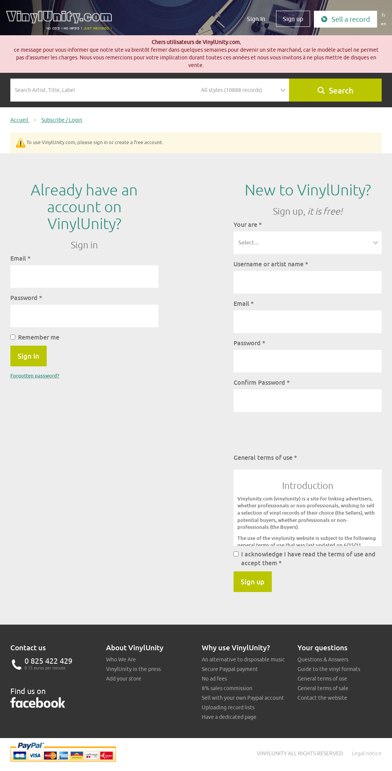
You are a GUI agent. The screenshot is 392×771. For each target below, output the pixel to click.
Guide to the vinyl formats (328, 669)
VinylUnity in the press (133, 669)
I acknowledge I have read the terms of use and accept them (305, 558)
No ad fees (214, 679)
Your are (248, 224)
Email (20, 258)
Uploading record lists (228, 707)
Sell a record (345, 19)
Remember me (34, 337)
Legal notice (367, 753)
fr (383, 15)
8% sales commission (227, 688)
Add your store (123, 679)
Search (335, 90)
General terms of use (265, 457)
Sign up (293, 18)
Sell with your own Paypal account (243, 698)
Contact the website (322, 698)
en (383, 23)
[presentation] (292, 433)
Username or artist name (271, 264)
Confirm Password (262, 382)
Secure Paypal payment (230, 669)
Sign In (256, 18)
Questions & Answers (322, 659)
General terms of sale (322, 688)
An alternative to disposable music (243, 659)
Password (26, 298)
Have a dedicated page (229, 717)
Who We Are (121, 659)
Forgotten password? (34, 375)
